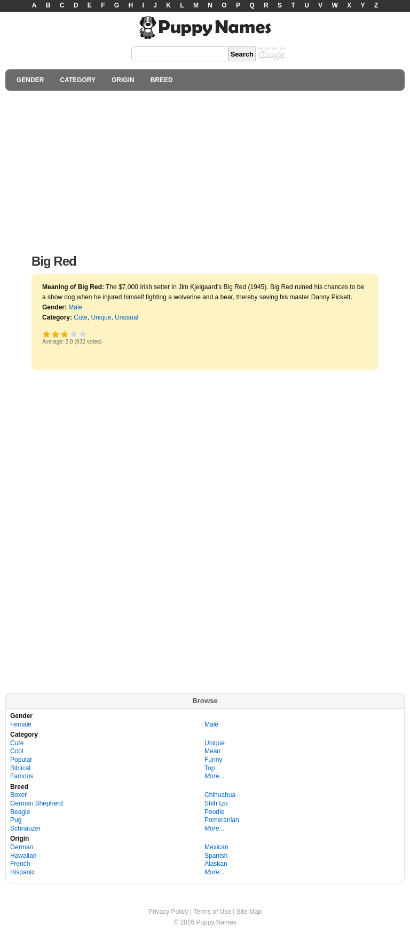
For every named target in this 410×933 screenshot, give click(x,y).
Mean (212, 751)
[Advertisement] (205, 169)
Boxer (18, 795)
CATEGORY (78, 80)
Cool (16, 751)
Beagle (20, 812)
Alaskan (215, 863)
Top (209, 768)
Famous (21, 776)
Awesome (83, 334)
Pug (15, 820)
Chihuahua (219, 795)
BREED (162, 80)
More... (214, 776)
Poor (46, 334)
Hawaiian (23, 855)
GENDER (30, 80)
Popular (21, 759)
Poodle (214, 812)
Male (75, 307)
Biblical (20, 768)
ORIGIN (123, 80)
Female (20, 724)
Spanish (215, 855)
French (20, 863)
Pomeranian (221, 820)
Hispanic (22, 872)
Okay (55, 334)
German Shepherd (36, 803)
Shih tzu (215, 803)
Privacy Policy (168, 911)
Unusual (126, 317)
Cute (80, 317)
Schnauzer (25, 828)
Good (63, 334)
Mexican (216, 847)
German (21, 847)
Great (73, 334)
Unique (101, 317)
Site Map (249, 911)
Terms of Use (212, 911)
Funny (213, 759)
